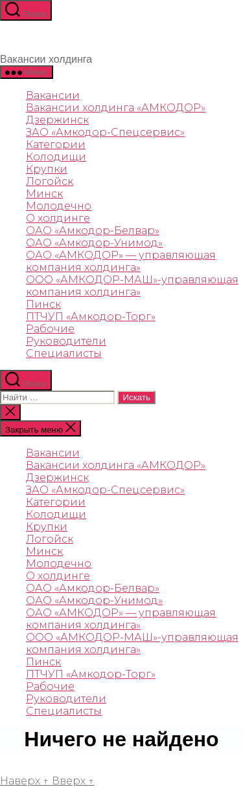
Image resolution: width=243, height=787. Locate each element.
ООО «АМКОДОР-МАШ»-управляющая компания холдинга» (132, 286)
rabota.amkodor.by (78, 757)
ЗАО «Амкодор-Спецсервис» (105, 132)
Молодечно (58, 206)
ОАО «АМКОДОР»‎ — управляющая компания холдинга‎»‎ (121, 261)
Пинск (43, 304)
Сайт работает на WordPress (67, 769)
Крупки (46, 169)
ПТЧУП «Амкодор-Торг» (91, 316)
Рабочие (50, 329)
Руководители (66, 341)
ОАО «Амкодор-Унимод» (94, 243)
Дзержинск (57, 120)
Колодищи (56, 157)
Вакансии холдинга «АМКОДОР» (115, 108)
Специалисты (64, 353)
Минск (44, 194)
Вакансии (53, 95)
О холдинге (58, 218)
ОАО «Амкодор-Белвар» (92, 230)
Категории (56, 144)
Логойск (49, 181)
